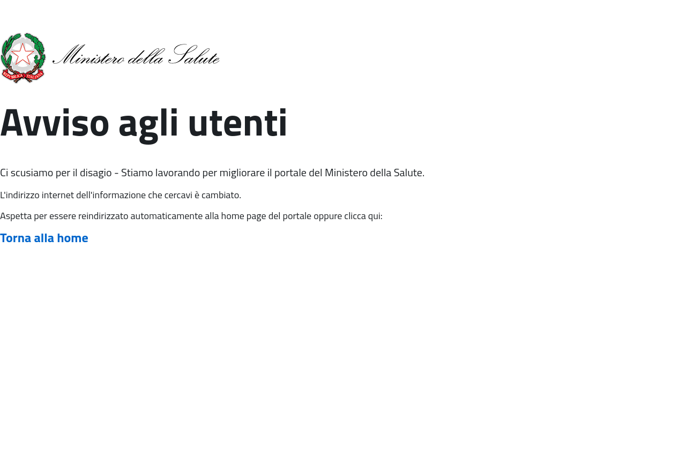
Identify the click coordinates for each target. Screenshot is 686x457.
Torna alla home (44, 237)
